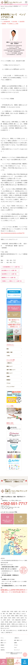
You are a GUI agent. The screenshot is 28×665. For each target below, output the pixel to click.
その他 (14, 355)
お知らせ (2, 647)
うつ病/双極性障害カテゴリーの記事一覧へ (11, 266)
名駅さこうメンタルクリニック (16, 652)
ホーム (2, 637)
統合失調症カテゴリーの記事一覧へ (9, 270)
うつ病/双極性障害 (6, 21)
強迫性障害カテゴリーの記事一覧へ (9, 274)
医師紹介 (14, 379)
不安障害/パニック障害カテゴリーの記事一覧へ (12, 281)
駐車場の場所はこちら (6, 589)
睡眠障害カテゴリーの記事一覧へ (9, 277)
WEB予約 (3, 649)
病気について (14, 366)
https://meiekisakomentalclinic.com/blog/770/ (12, 233)
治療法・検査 (14, 352)
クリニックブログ (14, 386)
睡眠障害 (4, 23)
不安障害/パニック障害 (13, 23)
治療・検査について (14, 369)
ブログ (15, 647)
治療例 (14, 376)
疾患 (14, 348)
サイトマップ (16, 649)
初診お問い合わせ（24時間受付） (15, 308)
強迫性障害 (21, 21)
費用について (14, 373)
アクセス (14, 383)
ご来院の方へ (14, 363)
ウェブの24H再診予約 (16, 314)
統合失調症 (14, 21)
